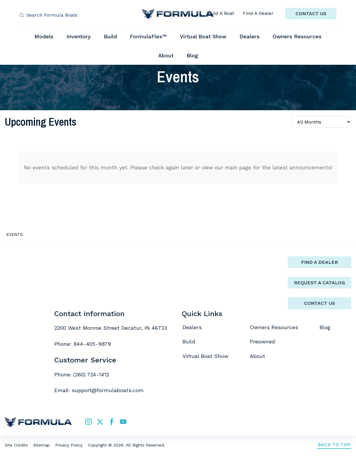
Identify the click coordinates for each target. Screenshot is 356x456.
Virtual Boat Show (205, 356)
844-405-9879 (92, 344)
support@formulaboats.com (108, 390)
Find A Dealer (258, 13)
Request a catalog (319, 282)
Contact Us (319, 303)
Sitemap (41, 445)
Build (188, 341)
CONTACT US (310, 13)
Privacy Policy (68, 445)
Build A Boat (220, 13)
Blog (325, 327)
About (257, 356)
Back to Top (334, 444)
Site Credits (16, 445)
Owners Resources (274, 327)
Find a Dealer (319, 262)
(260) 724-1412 (91, 374)
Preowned (262, 341)
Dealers (192, 327)
